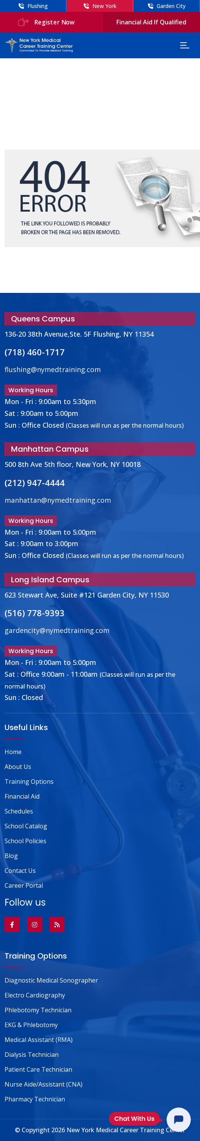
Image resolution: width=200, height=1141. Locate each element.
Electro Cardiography (35, 995)
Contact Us (20, 870)
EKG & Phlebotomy (31, 1025)
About (18, 766)
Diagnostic (51, 980)
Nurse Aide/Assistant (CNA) (44, 1084)
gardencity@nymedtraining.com (57, 630)
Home (13, 752)
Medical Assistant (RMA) (39, 1040)
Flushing (33, 6)
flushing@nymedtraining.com (53, 369)
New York (100, 6)
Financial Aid (22, 796)
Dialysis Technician (32, 1054)
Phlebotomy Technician (38, 1010)
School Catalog (26, 826)
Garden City (167, 6)
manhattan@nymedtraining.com (58, 500)
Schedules (19, 811)
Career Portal (24, 885)
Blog (11, 856)
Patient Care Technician (38, 1069)
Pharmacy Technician (35, 1099)
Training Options (29, 781)
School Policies (25, 841)
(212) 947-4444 (35, 482)
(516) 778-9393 (35, 612)
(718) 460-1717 (35, 352)
